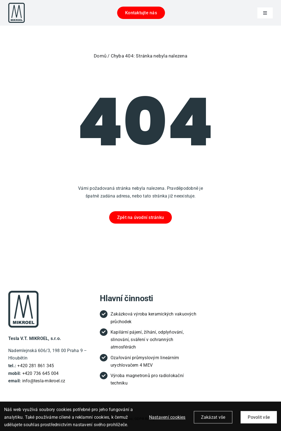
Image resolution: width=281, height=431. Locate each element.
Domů (100, 56)
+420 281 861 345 (35, 365)
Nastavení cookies (167, 420)
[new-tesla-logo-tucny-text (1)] (23, 292)
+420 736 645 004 (40, 373)
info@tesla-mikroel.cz (43, 380)
